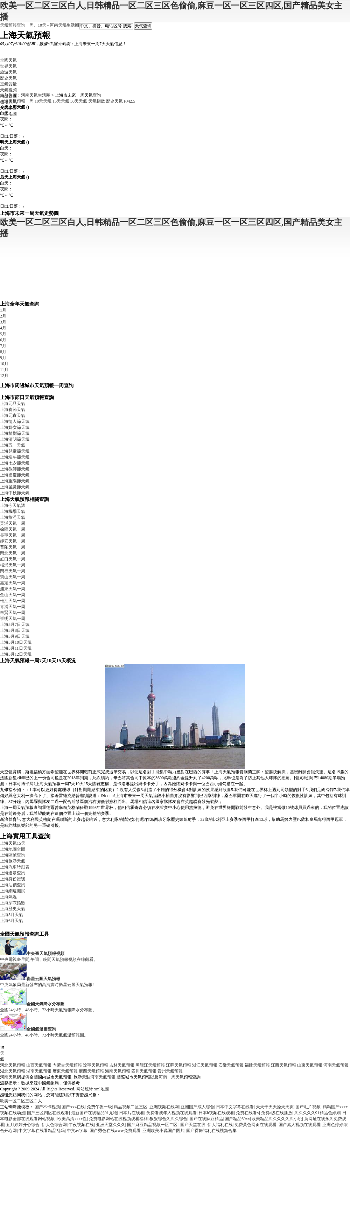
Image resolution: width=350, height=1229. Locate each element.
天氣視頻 (8, 90)
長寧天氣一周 (12, 535)
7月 (3, 345)
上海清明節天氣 (14, 439)
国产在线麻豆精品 (206, 1118)
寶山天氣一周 (12, 576)
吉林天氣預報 (121, 1065)
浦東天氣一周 (12, 588)
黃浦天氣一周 (12, 523)
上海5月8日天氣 (14, 630)
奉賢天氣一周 (12, 612)
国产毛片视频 (308, 1106)
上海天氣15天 (12, 843)
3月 (3, 322)
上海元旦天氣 (12, 403)
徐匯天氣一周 (12, 529)
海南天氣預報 (117, 1071)
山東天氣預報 (309, 1065)
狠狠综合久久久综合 (168, 1118)
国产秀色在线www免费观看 (115, 1130)
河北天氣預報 (12, 1065)
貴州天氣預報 (170, 1071)
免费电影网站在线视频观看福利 (118, 1118)
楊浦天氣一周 (12, 565)
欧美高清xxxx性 (72, 1118)
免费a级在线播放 (276, 1112)
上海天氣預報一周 (17, 101)
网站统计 (84, 1089)
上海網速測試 (12, 890)
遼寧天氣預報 (95, 1065)
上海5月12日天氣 (15, 654)
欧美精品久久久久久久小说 (277, 1118)
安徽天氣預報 (231, 1065)
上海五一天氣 (12, 445)
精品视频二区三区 (130, 1106)
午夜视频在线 (81, 1124)
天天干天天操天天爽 (275, 1106)
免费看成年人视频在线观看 (171, 1112)
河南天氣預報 (336, 1065)
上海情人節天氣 (14, 421)
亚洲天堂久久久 (110, 1124)
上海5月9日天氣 (14, 636)
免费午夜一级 (99, 1106)
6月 (3, 339)
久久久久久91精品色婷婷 (317, 1112)
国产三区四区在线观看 (48, 1112)
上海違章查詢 (12, 873)
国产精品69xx (237, 1118)
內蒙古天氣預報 (67, 1065)
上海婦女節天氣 (14, 427)
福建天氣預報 (257, 1065)
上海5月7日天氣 (14, 624)
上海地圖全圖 (12, 849)
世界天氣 (8, 66)
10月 (4, 363)
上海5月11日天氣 (15, 648)
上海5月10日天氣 (15, 642)
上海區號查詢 (12, 855)
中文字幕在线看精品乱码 (42, 1130)
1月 (3, 310)
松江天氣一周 (12, 600)
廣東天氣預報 (65, 1071)
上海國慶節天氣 (14, 475)
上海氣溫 (8, 896)
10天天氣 (43, 101)
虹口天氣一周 (12, 559)
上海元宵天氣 (12, 415)
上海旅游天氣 (12, 517)
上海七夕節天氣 (14, 463)
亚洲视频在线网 (164, 1106)
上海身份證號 (12, 879)
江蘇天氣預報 (178, 1065)
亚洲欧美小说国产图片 (163, 1130)
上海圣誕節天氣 (14, 486)
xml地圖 (101, 1089)
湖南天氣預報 (38, 1071)
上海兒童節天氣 (14, 451)
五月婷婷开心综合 (23, 1124)
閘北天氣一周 (12, 553)
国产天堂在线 (192, 1124)
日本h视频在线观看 (216, 1112)
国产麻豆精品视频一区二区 (152, 1124)
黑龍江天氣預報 (150, 1065)
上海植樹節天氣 (14, 433)
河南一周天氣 (171, 1077)
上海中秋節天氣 (14, 492)
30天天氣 (78, 101)
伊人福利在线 (220, 1124)
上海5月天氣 (11, 914)
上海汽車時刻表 (14, 867)
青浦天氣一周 (12, 606)
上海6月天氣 (11, 920)
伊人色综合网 (54, 1124)
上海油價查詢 (12, 884)
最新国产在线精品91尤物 (94, 1112)
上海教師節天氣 (14, 469)
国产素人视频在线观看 (300, 1124)
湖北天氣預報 (12, 1071)
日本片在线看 (131, 1112)
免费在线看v (247, 1112)
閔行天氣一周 (12, 570)
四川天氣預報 (143, 1071)
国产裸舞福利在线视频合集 (211, 1130)
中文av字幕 (77, 1130)
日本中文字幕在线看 (235, 1106)
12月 (4, 375)
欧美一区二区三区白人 (21, 1100)
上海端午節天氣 (14, 457)
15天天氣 (60, 101)
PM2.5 (129, 101)
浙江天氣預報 (204, 1065)
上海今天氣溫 (12, 505)
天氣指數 (96, 101)
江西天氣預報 (283, 1065)
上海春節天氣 (12, 409)
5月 (3, 333)
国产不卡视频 (47, 1106)
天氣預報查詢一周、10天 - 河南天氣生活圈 (39, 25)
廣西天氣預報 (91, 1071)
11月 (4, 369)
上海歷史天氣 (12, 908)
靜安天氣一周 (12, 541)
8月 (3, 351)
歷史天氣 (8, 78)
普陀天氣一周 (12, 547)
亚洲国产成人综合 (197, 1106)
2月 (3, 316)
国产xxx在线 (73, 1106)
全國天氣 (8, 60)
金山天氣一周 (12, 594)
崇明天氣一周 (12, 618)
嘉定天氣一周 (12, 582)
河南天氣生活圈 (35, 95)
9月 (3, 357)
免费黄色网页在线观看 (255, 1124)
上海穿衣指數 (12, 902)
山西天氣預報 (38, 1065)
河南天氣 (8, 1077)
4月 (3, 328)
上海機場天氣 (12, 511)
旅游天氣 (8, 72)
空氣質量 (8, 84)
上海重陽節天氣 (14, 481)
